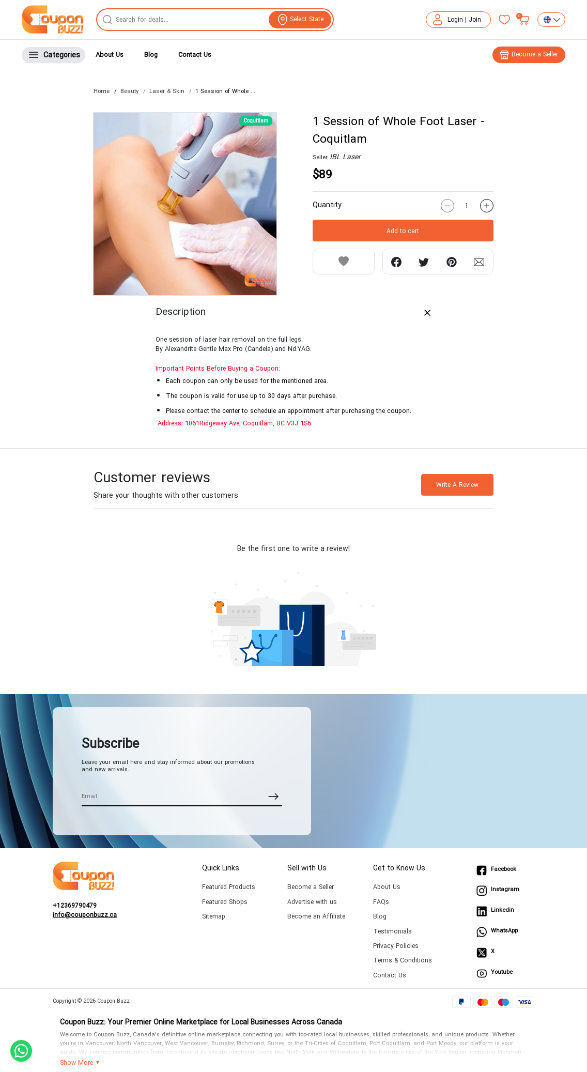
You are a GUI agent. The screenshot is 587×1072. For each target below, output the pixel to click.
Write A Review (457, 485)
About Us (109, 54)
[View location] (300, 19)
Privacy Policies (396, 946)
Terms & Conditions (402, 960)
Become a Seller (310, 887)
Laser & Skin (166, 91)
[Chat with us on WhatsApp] (21, 1051)
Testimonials (392, 931)
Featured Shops (225, 902)
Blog (151, 54)
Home (102, 91)
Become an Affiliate (316, 916)
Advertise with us (312, 902)
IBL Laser (345, 156)
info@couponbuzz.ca (85, 915)
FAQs (381, 902)
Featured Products (228, 887)
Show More (76, 1063)
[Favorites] (504, 19)
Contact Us (194, 54)
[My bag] (524, 19)
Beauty (129, 91)
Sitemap (213, 916)
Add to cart (403, 231)
